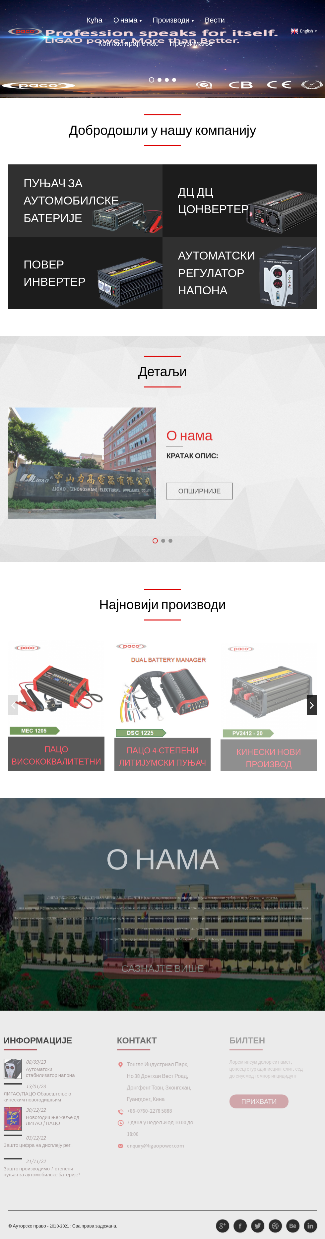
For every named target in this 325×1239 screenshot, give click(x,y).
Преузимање (191, 43)
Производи (173, 19)
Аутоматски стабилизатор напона (40, 1072)
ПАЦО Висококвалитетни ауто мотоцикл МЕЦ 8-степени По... (56, 762)
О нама (127, 19)
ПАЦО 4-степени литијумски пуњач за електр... (162, 763)
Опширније (199, 497)
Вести (215, 20)
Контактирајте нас (128, 43)
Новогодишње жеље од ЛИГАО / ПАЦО (42, 1120)
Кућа (94, 20)
